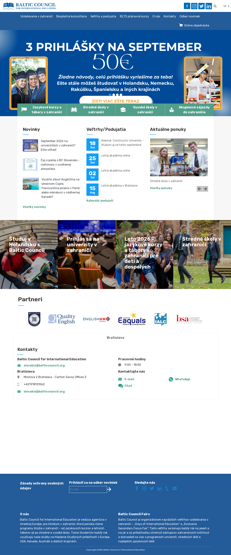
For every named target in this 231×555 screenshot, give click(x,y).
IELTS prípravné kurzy (134, 16)
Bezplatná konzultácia (71, 16)
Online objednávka (196, 25)
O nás (156, 16)
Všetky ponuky (161, 188)
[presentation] (96, 505)
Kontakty (170, 16)
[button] (17, 73)
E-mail (129, 379)
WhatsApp (182, 379)
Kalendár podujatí (99, 200)
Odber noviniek (190, 16)
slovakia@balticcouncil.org (44, 365)
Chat (128, 385)
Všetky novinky (34, 207)
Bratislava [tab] (115, 338)
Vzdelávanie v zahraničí (36, 16)
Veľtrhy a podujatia (103, 16)
